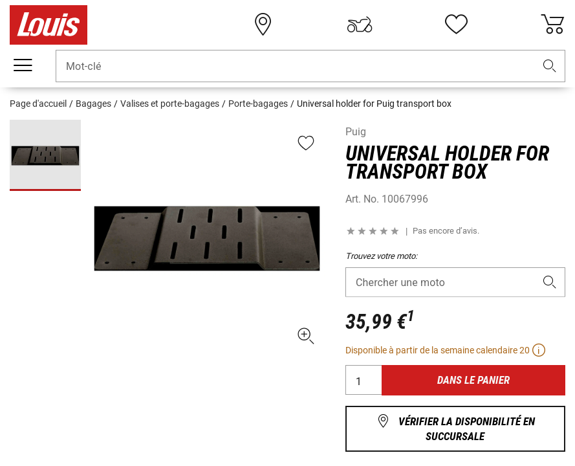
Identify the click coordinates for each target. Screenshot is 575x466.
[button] (550, 66)
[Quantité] (363, 380)
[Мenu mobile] (23, 65)
